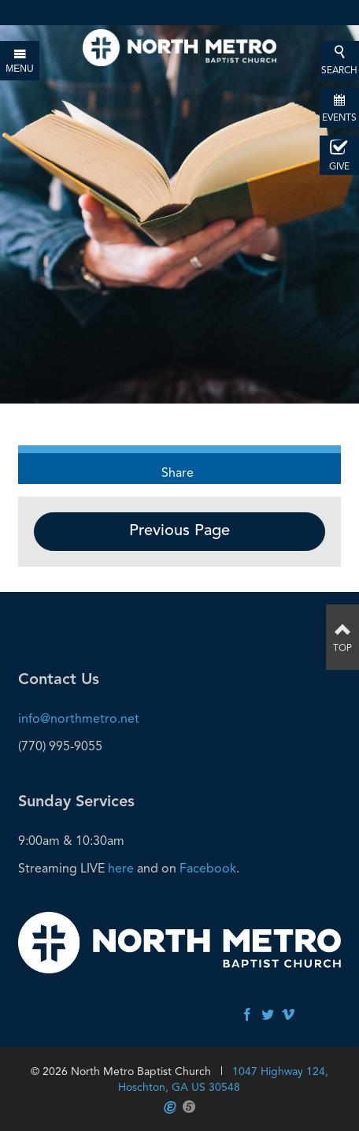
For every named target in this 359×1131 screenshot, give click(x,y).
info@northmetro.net (78, 718)
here (121, 868)
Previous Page (179, 531)
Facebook (208, 868)
